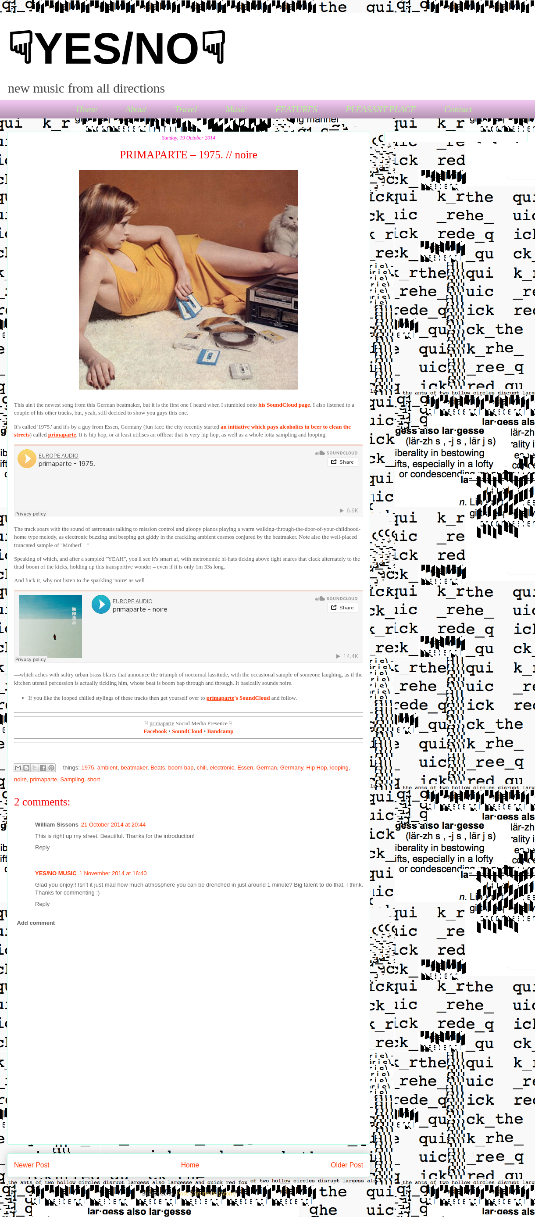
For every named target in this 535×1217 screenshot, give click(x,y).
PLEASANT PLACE (381, 109)
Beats (157, 767)
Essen (245, 767)
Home (86, 109)
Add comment (36, 923)
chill (202, 767)
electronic (222, 767)
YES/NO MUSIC (56, 873)
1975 (88, 767)
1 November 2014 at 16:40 (113, 873)
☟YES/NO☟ (116, 48)
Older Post (347, 1165)
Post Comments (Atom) (205, 1193)
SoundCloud (187, 731)
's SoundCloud (238, 697)
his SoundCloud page (284, 404)
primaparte (43, 779)
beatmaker (134, 767)
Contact (458, 109)
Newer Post (32, 1165)
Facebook (155, 731)
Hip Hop (317, 767)
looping (339, 767)
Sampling (72, 779)
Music (236, 109)
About (135, 109)
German (267, 767)
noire (20, 779)
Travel (186, 109)
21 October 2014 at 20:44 (113, 824)
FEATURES (296, 109)
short (93, 779)
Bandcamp (220, 731)
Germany (291, 767)
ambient (107, 767)
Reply (42, 847)
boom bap (181, 767)
